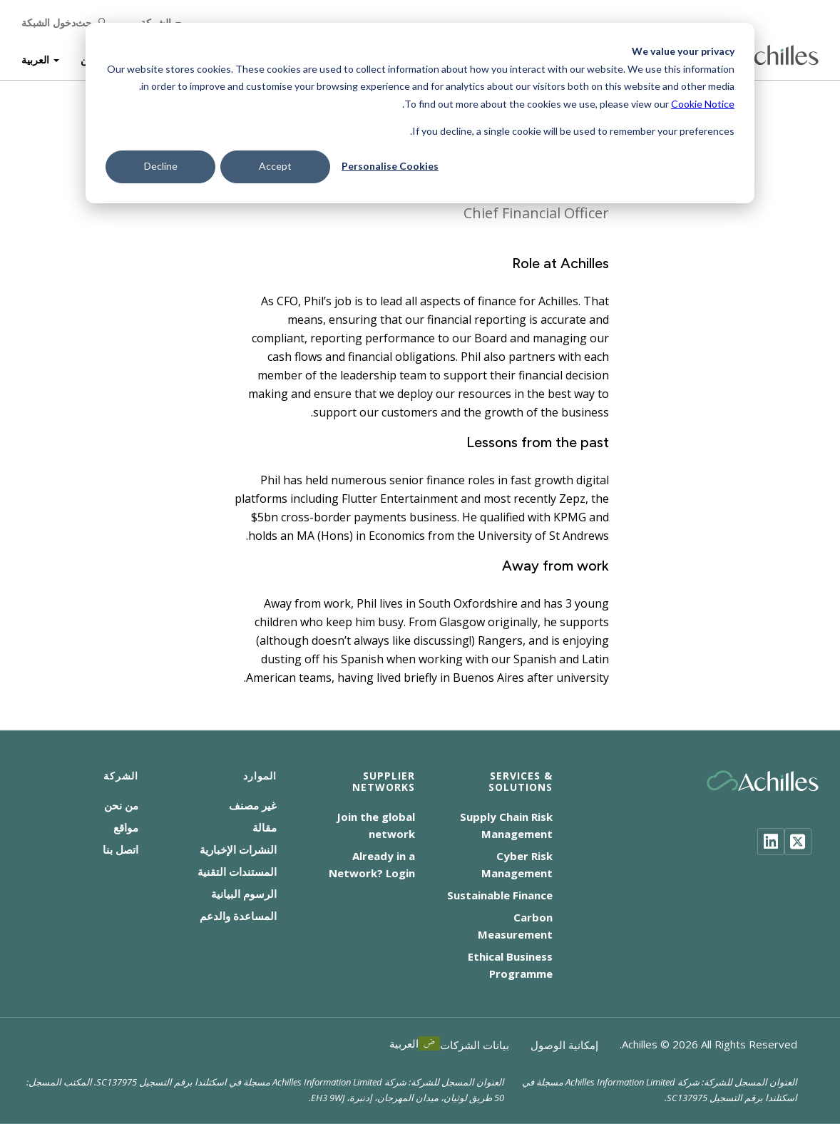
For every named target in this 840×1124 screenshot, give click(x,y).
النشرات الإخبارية (238, 849)
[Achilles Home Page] (763, 54)
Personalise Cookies (390, 166)
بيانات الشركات (474, 1045)
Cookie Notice (702, 104)
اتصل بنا (120, 849)
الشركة (155, 21)
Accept (275, 166)
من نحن (121, 805)
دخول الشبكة (48, 21)
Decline (161, 166)
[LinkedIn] (770, 841)
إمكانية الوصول (564, 1045)
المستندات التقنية (237, 871)
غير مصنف (253, 805)
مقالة (264, 827)
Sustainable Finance (500, 895)
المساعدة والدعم (238, 916)
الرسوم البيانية (244, 894)
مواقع (125, 827)
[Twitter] (797, 841)
